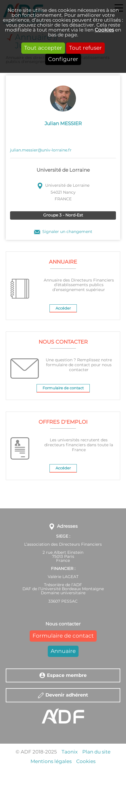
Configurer (63, 59)
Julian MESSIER (63, 123)
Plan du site (96, 751)
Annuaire (63, 651)
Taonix (70, 751)
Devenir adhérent (66, 694)
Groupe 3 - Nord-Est (63, 215)
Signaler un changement (67, 232)
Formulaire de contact (63, 388)
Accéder (63, 308)
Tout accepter (43, 48)
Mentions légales (51, 761)
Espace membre (67, 675)
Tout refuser (85, 48)
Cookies (104, 29)
